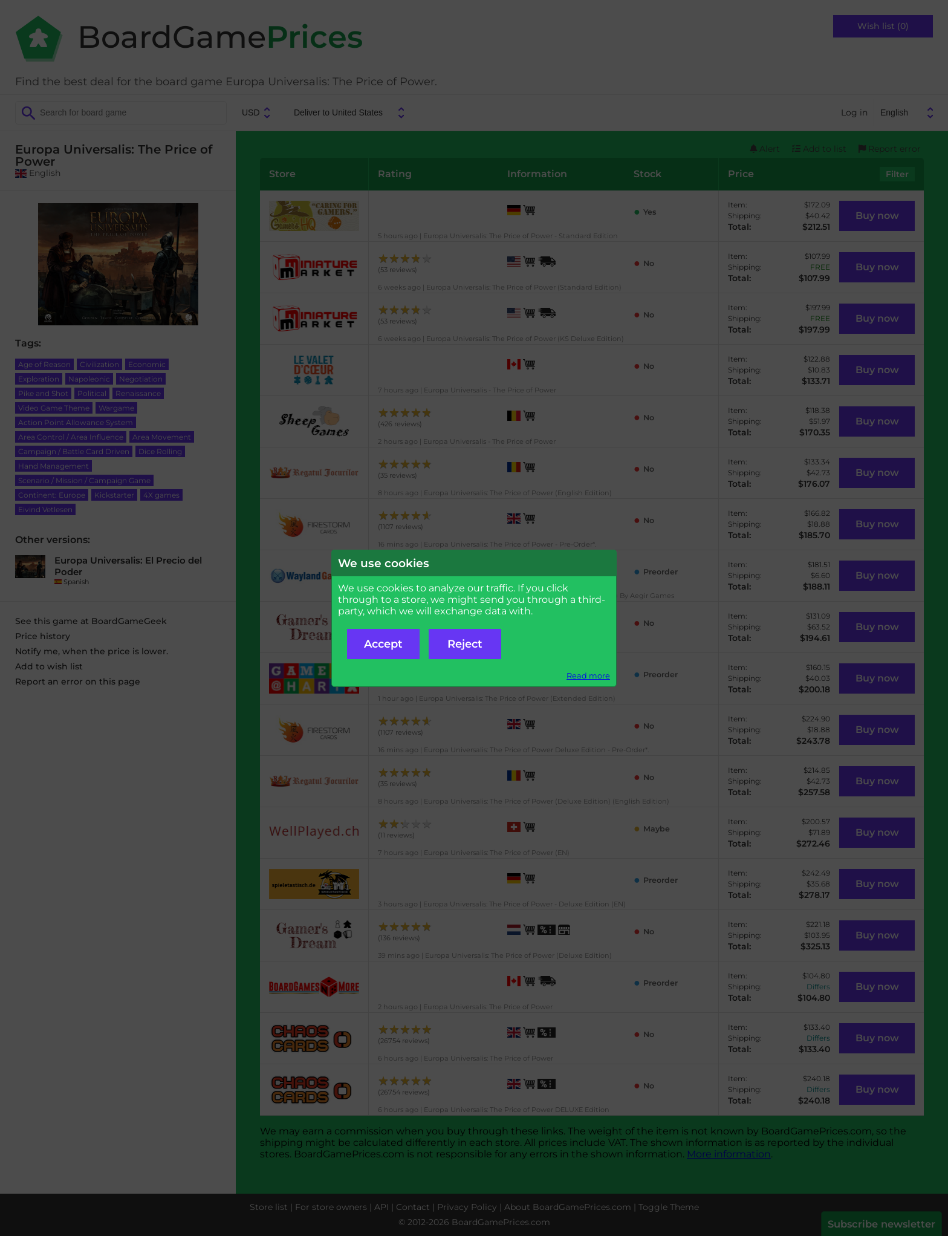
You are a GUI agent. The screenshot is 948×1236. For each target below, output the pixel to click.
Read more (588, 675)
